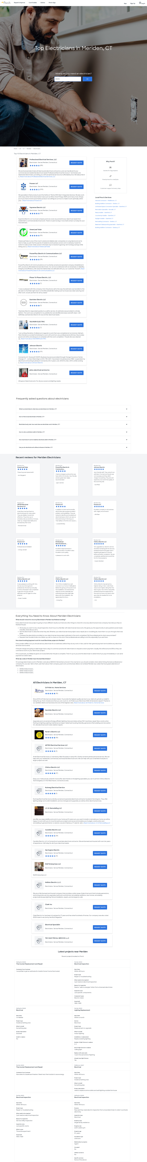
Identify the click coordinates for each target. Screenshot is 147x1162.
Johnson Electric (36, 346)
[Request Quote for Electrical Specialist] (100, 927)
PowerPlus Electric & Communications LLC (46, 254)
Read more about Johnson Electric (31, 363)
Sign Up (132, 3)
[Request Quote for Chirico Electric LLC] (100, 770)
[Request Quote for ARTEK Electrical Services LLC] (100, 748)
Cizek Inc (48, 904)
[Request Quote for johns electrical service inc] (76, 373)
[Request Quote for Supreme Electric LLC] (76, 210)
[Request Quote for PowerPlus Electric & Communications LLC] (76, 257)
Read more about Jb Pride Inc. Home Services (89, 703)
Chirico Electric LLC (52, 767)
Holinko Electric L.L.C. (53, 882)
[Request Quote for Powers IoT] (76, 186)
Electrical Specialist (52, 925)
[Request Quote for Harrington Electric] (100, 853)
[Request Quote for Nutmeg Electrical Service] (100, 791)
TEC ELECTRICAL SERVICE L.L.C (57, 938)
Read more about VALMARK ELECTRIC (33, 339)
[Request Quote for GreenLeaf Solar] (76, 233)
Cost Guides (33, 2)
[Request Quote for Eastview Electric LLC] (76, 303)
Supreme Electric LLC (38, 207)
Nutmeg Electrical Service (55, 788)
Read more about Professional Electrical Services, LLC (37, 176)
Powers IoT (34, 183)
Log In (142, 2)
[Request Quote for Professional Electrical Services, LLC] (76, 163)
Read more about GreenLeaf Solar (39, 246)
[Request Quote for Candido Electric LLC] (100, 833)
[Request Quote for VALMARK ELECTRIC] (76, 325)
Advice (42, 2)
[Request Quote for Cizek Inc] (100, 907)
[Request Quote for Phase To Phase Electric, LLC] (76, 280)
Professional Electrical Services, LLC (43, 160)
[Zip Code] (67, 79)
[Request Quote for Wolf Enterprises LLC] (100, 867)
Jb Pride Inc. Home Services (55, 688)
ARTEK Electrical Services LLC (56, 745)
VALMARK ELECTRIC (37, 322)
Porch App (52, 2)
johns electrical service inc (40, 370)
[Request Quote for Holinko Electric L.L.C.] (100, 885)
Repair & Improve (19, 2)
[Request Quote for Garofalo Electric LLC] (100, 713)
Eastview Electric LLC (38, 300)
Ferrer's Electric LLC (52, 732)
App (125, 3)
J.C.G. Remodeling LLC (53, 808)
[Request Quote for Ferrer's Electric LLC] (100, 735)
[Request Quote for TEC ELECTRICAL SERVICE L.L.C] (100, 941)
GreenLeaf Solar (36, 230)
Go (87, 79)
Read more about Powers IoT (32, 200)
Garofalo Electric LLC (53, 710)
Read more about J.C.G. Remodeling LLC (97, 823)
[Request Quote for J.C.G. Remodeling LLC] (100, 811)
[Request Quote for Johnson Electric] (76, 349)
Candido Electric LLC (53, 830)
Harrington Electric (52, 850)
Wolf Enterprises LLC (53, 864)
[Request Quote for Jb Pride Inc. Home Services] (100, 691)
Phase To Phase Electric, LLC (40, 277)
